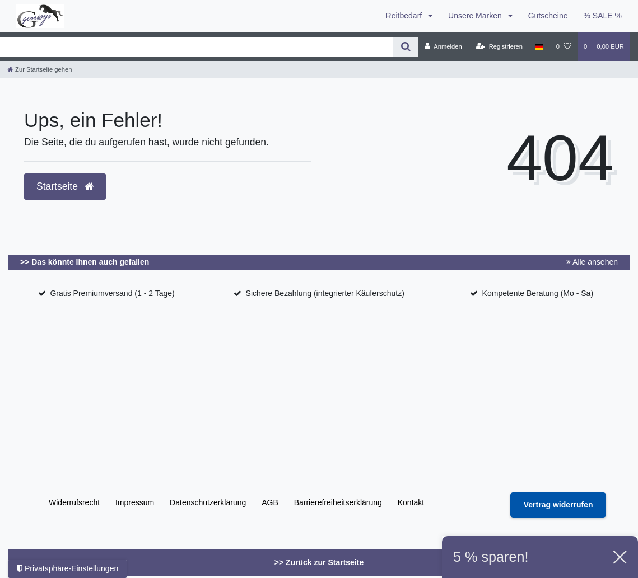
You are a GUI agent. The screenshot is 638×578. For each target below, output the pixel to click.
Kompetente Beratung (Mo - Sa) (537, 293)
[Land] (539, 46)
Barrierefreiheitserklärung (338, 502)
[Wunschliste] (564, 46)
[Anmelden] (443, 46)
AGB (270, 502)
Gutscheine (548, 15)
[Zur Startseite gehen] (40, 69)
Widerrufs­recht (74, 502)
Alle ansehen (592, 261)
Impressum (134, 502)
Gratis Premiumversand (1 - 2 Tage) (112, 293)
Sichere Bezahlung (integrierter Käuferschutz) (325, 293)
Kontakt (411, 502)
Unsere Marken (476, 15)
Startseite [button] (65, 186)
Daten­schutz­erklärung (208, 502)
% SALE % (603, 15)
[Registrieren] (499, 46)
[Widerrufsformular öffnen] (558, 505)
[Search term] (196, 47)
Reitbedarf (405, 15)
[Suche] (405, 47)
